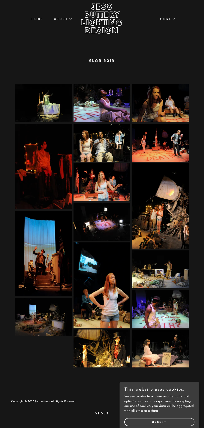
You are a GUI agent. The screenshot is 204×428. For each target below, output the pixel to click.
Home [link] (37, 19)
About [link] (102, 413)
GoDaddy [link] (187, 401)
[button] (61, 19)
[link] (101, 32)
